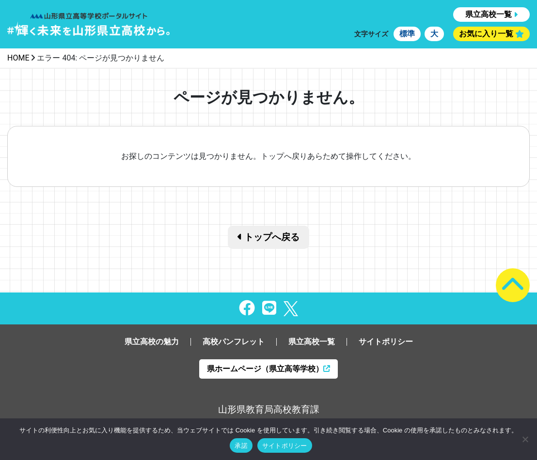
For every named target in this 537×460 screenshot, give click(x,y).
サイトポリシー (386, 341)
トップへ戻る (268, 237)
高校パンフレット (234, 341)
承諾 (241, 445)
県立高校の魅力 (152, 341)
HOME (18, 57)
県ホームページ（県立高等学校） (268, 368)
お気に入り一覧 (486, 33)
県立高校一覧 (488, 14)
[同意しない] (525, 439)
